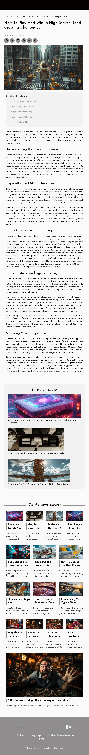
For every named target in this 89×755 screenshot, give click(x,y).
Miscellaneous (16, 16)
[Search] (41, 727)
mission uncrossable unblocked (36, 315)
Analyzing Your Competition (19, 122)
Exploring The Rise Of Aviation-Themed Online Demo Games (39, 484)
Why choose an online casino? (15, 636)
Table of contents (17, 96)
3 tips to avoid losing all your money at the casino (38, 700)
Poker (20, 735)
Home (6, 16)
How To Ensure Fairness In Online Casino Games (45, 603)
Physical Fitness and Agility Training (22, 117)
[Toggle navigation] (6, 5)
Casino (52, 735)
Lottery (30, 735)
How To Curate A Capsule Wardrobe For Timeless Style (36, 453)
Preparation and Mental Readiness (22, 106)
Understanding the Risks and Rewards (23, 101)
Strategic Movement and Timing (21, 112)
